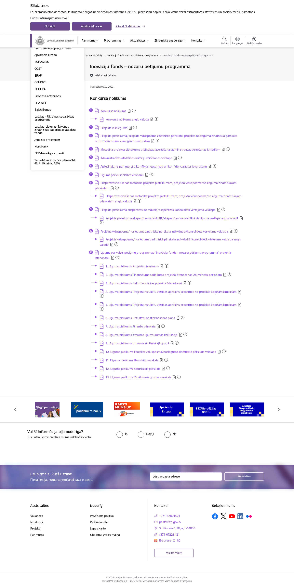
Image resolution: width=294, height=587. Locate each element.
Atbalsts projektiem (47, 182)
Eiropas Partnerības (47, 138)
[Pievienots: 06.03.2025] (228, 149)
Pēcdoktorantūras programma (54, 83)
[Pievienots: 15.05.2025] (135, 127)
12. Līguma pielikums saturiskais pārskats (132, 369)
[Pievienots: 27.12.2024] (116, 244)
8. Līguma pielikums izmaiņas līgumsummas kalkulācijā (141, 335)
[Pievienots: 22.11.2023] (189, 283)
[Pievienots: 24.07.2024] (214, 166)
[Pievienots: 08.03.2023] (177, 343)
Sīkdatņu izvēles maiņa (105, 535)
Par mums (37, 535)
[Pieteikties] (244, 476)
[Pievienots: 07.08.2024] (182, 317)
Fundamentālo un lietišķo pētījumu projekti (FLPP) (51, 75)
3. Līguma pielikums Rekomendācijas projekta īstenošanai (143, 283)
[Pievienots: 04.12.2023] (179, 376)
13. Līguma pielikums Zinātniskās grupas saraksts (138, 377)
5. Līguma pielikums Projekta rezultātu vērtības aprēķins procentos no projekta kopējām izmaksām (170, 305)
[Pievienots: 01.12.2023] (235, 231)
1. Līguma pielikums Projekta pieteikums (132, 266)
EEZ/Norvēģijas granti (49, 196)
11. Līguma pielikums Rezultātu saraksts (131, 360)
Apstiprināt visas (91, 26)
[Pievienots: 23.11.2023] (223, 209)
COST (38, 111)
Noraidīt (50, 26)
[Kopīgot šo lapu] (254, 75)
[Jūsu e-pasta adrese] (186, 476)
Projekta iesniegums (113, 128)
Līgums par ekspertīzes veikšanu (122, 175)
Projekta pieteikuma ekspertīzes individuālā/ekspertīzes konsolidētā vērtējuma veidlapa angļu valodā (171, 218)
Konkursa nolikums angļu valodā (127, 119)
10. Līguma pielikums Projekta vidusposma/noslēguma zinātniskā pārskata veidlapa (160, 352)
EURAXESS (41, 104)
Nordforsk (41, 189)
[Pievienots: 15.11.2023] (101, 222)
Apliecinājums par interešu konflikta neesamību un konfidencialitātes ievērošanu (153, 166)
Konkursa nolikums (113, 111)
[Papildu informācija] (178, 540)
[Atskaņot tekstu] (105, 75)
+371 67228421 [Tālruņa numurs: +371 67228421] (169, 534)
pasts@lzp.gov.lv (170, 522)
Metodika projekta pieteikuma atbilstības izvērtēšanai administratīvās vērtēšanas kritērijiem (160, 149)
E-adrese (165, 540)
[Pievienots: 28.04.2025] (101, 296)
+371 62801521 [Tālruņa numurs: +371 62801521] (169, 516)
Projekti (35, 528)
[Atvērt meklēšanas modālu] (224, 41)
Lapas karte (98, 528)
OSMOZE (40, 125)
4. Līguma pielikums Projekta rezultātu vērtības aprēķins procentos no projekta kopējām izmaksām (170, 292)
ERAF (38, 118)
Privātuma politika (102, 516)
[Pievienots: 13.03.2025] (180, 157)
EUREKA (40, 131)
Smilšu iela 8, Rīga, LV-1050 (177, 528)
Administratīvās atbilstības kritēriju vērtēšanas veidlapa (136, 158)
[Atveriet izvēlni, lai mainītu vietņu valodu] (237, 41)
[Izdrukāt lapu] (254, 65)
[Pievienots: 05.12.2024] (117, 257)
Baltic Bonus (42, 152)
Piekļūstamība (99, 522)
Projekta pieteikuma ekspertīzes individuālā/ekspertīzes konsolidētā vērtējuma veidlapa (158, 210)
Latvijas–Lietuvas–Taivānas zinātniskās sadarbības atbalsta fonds (55, 172)
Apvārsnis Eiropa (45, 97)
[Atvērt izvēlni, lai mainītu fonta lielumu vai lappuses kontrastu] (254, 41)
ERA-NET (40, 145)
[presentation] (33, 450)
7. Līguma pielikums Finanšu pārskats (130, 326)
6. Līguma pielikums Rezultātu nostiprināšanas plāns (140, 318)
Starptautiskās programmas (53, 90)
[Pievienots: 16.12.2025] (134, 110)
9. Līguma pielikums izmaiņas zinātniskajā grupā (137, 343)
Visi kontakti (174, 553)
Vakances (36, 516)
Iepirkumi (36, 522)
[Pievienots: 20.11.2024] (185, 334)
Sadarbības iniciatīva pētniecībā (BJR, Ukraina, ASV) (54, 204)
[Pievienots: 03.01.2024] (163, 326)
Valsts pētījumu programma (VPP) (56, 67)
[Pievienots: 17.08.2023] (166, 266)
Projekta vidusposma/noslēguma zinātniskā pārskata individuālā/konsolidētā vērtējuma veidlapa (164, 231)
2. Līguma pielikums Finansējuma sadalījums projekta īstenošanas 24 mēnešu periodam (163, 275)
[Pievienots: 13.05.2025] (117, 187)
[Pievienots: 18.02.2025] (151, 174)
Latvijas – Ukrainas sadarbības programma (54, 160)
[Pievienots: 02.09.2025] (156, 119)
